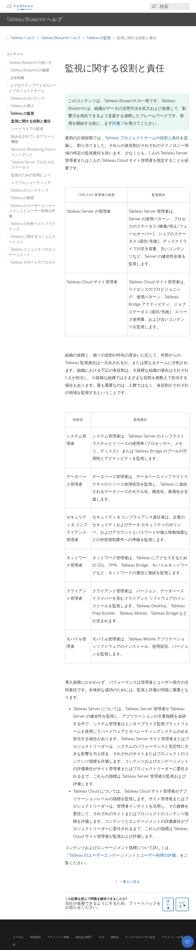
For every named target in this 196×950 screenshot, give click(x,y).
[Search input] (174, 6)
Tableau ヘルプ (20, 38)
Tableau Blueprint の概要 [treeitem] (29, 70)
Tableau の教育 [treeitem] (21, 198)
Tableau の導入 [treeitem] (21, 106)
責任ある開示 (84, 937)
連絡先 (114, 937)
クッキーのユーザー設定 (140, 937)
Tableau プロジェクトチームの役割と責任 (142, 137)
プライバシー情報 (58, 937)
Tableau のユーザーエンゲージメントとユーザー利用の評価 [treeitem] (32, 210)
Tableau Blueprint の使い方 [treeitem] (30, 62)
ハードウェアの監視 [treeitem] (27, 129)
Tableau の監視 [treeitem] (21, 113)
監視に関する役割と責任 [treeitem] (31, 121)
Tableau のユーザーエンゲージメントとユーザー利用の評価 (122, 855)
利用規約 (35, 937)
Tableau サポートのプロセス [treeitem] (32, 262)
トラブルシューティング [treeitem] (31, 183)
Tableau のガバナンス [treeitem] (27, 98)
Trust (101, 937)
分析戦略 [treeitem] (17, 78)
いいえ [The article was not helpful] (182, 904)
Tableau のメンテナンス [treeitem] (28, 190)
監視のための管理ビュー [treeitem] (31, 175)
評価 (118, 123)
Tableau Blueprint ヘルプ (61, 38)
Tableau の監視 (99, 38)
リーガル (18, 937)
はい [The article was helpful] (168, 904)
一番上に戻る (127, 882)
